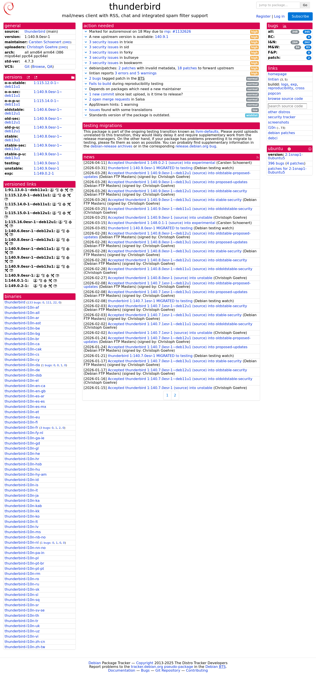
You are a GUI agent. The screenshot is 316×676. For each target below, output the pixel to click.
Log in (279, 16)
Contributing (197, 670)
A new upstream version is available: (171, 37)
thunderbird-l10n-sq (22, 600)
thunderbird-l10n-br (22, 339)
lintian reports (171, 73)
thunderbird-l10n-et (22, 412)
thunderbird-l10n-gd (22, 443)
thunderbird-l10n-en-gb (25, 391)
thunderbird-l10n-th (22, 615)
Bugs (145, 670)
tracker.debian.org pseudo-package (162, 667)
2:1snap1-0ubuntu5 (285, 156)
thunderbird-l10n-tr (21, 621)
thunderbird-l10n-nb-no (25, 537)
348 (295, 31)
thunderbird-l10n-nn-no (25, 548)
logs (284, 84)
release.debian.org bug (196, 146)
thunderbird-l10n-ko (22, 516)
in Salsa (171, 99)
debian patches (281, 133)
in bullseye (171, 58)
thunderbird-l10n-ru (22, 584)
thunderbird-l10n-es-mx (25, 407)
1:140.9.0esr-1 (46, 163)
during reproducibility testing (171, 84)
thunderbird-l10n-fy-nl (24, 433)
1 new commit (101, 94)
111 (48, 302)
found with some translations (171, 110)
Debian (94, 663)
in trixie (171, 42)
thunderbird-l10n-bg (22, 334)
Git (27, 67)
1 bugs (47, 365)
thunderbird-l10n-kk (22, 511)
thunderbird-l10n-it (21, 490)
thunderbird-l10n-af (22, 307)
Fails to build (100, 84)
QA (49, 67)
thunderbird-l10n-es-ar (24, 396)
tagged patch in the (171, 79)
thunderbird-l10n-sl (21, 595)
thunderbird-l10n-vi (21, 636)
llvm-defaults (207, 131)
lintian (273, 79)
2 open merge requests (109, 99)
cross (299, 88)
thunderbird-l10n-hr (22, 459)
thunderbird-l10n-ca (22, 344)
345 (307, 31)
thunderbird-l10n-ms (23, 532)
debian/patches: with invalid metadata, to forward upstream (171, 68)
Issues (94, 110)
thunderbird (35, 31)
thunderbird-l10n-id (22, 480)
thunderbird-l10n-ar (22, 318)
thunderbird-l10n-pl (22, 558)
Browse (38, 67)
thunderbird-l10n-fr (21, 427)
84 (298, 47)
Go (305, 5)
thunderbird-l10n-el (22, 380)
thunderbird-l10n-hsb (23, 464)
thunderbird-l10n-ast (23, 323)
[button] (86, 31)
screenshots (278, 122)
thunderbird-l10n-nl (22, 542)
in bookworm (171, 63)
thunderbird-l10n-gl (22, 448)
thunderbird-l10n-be (22, 328)
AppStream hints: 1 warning (171, 105)
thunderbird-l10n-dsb (23, 375)
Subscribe (300, 16)
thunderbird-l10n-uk (22, 626)
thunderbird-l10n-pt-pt (24, 569)
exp (294, 84)
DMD (67, 42)
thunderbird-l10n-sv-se (25, 610)
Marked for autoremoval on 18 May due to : (171, 32)
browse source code (285, 99)
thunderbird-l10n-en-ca (25, 386)
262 (307, 42)
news (89, 157)
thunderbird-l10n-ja (22, 495)
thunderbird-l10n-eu (22, 417)
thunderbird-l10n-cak (23, 349)
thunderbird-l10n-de (22, 370)
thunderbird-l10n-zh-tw (25, 647)
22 (55, 302)
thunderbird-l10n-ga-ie (24, 438)
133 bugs (34, 302)
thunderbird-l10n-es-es (25, 401)
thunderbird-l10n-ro (22, 579)
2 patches (127, 68)
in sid (171, 47)
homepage (277, 74)
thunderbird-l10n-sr (22, 605)
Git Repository (167, 670)
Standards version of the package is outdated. (171, 115)
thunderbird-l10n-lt (21, 522)
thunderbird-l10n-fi (21, 422)
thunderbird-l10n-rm (22, 574)
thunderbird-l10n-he (22, 454)
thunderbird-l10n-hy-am (26, 474)
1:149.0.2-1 (44, 173)
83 (308, 47)
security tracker (282, 117)
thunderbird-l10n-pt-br (24, 563)
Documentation (121, 670)
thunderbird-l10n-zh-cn (25, 642)
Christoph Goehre (42, 47)
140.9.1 (161, 37)
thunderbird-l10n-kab (23, 506)
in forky (171, 52)
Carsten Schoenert (45, 42)
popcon (274, 93)
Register (263, 16)
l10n (272, 128)
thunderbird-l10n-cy (22, 360)
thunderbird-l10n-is (21, 485)
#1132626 (181, 31)
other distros (279, 112)
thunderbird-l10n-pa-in (24, 553)
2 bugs (95, 78)
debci (272, 138)
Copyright (144, 663)
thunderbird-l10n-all (22, 313)
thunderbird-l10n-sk (22, 589)
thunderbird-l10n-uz (22, 631)
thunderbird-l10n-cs (22, 354)
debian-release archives (111, 146)
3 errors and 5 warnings (135, 73)
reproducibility (280, 88)
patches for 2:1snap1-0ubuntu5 (287, 170)
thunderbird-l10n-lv (22, 527)
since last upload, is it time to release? (171, 94)
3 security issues (103, 42)
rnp (167, 31)
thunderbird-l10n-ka (22, 500)
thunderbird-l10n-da (22, 365)
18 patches (187, 68)
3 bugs (45, 427)
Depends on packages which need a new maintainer (171, 89)
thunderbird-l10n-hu (22, 469)
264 (295, 42)
